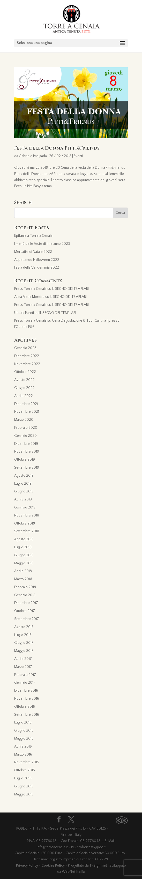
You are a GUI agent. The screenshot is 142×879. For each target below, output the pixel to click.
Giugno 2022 (24, 388)
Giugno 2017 (24, 643)
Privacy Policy (27, 865)
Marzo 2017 (23, 667)
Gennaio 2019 (24, 507)
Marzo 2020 (23, 420)
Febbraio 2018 (25, 587)
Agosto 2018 (24, 539)
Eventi (78, 156)
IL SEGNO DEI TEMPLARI (70, 289)
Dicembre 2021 (26, 404)
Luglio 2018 (23, 547)
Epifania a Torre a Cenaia (33, 236)
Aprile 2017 (23, 659)
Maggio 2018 (24, 563)
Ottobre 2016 (24, 707)
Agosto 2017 (24, 627)
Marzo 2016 (23, 754)
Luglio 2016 (23, 722)
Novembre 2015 (26, 762)
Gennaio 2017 (24, 683)
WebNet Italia (73, 872)
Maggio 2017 (24, 651)
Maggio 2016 (24, 738)
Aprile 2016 (23, 746)
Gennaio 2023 (25, 348)
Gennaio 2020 (25, 436)
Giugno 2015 (24, 786)
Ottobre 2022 (25, 372)
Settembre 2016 (26, 715)
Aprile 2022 (23, 396)
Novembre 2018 (26, 515)
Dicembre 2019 (26, 444)
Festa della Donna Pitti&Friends (57, 148)
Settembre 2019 (26, 468)
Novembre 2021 (26, 412)
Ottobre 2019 (24, 459)
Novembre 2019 (26, 451)
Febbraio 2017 (25, 675)
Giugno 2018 (24, 555)
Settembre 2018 (26, 531)
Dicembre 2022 (26, 356)
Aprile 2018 (23, 571)
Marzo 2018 (23, 579)
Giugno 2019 (24, 491)
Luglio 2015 (23, 778)
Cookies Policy (53, 865)
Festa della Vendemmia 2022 (36, 267)
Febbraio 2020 (25, 428)
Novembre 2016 (26, 699)
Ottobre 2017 (24, 611)
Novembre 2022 (27, 364)
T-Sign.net (98, 865)
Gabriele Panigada (33, 156)
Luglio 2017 (23, 635)
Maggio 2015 (24, 794)
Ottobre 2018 (24, 523)
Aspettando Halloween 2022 (36, 260)
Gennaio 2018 (24, 595)
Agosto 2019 (24, 476)
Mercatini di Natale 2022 (33, 252)
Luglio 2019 (23, 484)
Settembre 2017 (26, 619)
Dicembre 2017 (26, 603)
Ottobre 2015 (24, 770)
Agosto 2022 (24, 380)
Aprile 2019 (23, 499)
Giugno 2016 (24, 730)
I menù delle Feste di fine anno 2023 (42, 244)
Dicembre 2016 (26, 691)
